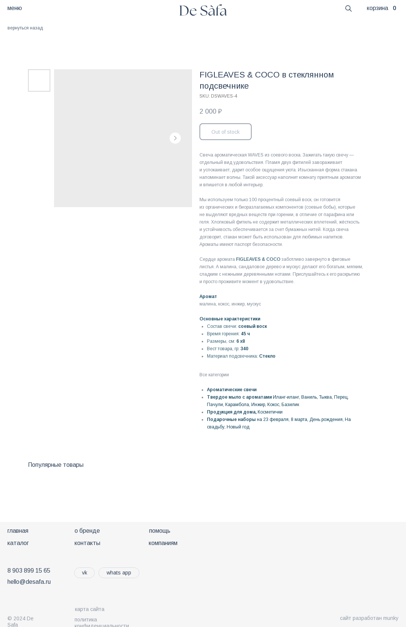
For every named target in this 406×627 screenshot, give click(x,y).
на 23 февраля (273, 419)
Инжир (258, 404)
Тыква (325, 397)
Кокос (273, 404)
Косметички (270, 412)
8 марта (299, 419)
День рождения (326, 419)
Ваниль (309, 397)
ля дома (246, 412)
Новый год (238, 427)
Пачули (215, 404)
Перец (340, 397)
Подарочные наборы (231, 419)
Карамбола (237, 404)
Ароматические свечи (231, 389)
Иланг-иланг (286, 397)
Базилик (290, 404)
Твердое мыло (224, 397)
